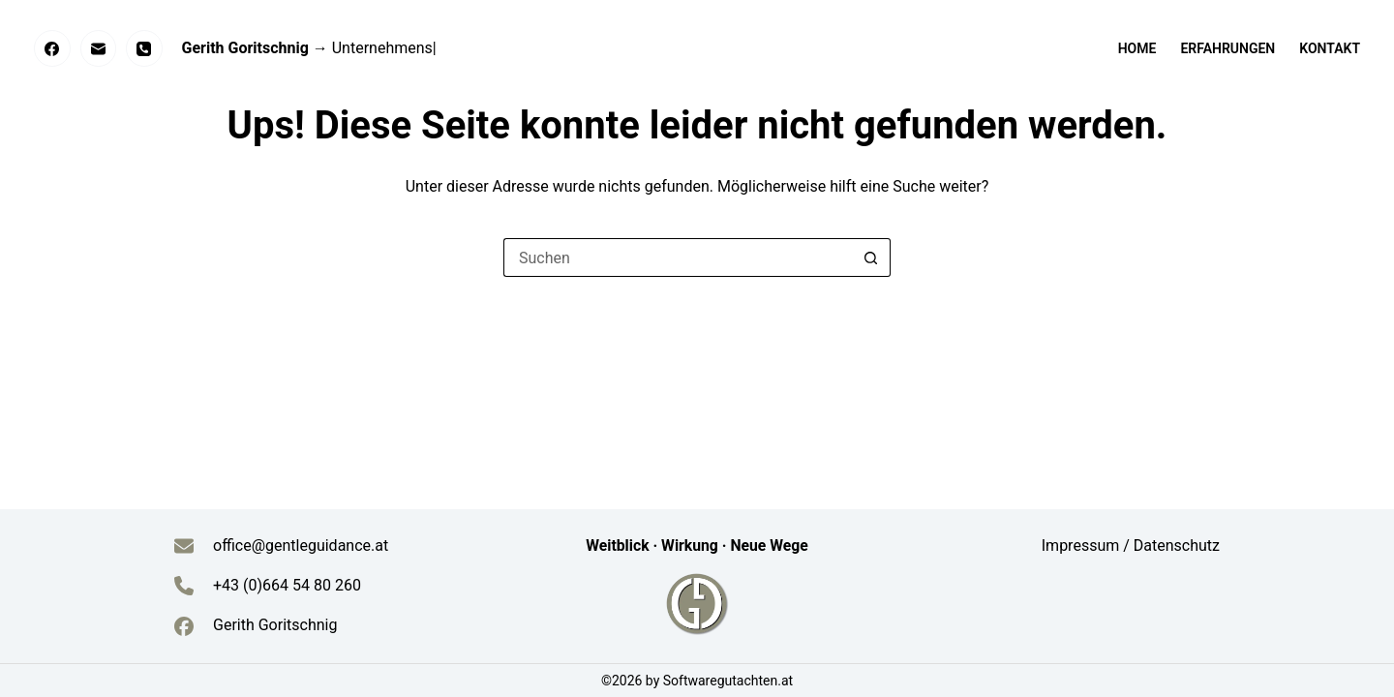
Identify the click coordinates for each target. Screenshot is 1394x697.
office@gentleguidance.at (300, 545)
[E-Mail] (98, 48)
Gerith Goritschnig (275, 625)
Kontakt (1329, 48)
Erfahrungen (1227, 48)
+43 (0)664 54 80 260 (287, 585)
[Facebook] (52, 48)
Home (1137, 48)
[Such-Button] (871, 257)
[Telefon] (144, 48)
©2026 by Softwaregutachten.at (697, 680)
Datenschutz (1177, 545)
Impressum (1082, 545)
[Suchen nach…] (677, 257)
